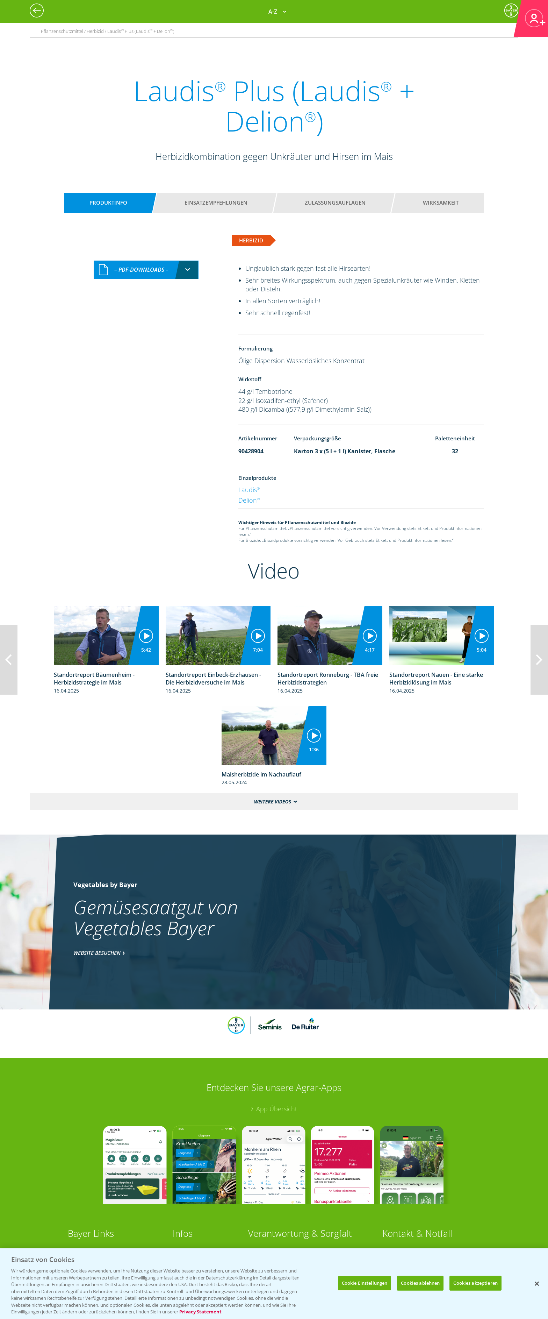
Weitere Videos (272, 801)
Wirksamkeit (441, 202)
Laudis (249, 489)
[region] (274, 1283)
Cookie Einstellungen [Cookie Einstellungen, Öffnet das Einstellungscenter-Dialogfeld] (365, 1283)
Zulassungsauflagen (335, 202)
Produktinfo (108, 202)
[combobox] (146, 270)
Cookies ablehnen (420, 1283)
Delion (249, 500)
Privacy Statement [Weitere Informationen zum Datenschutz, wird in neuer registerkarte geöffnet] (200, 1312)
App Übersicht (276, 1109)
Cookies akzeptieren (475, 1283)
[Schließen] (537, 1283)
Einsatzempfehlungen (216, 202)
